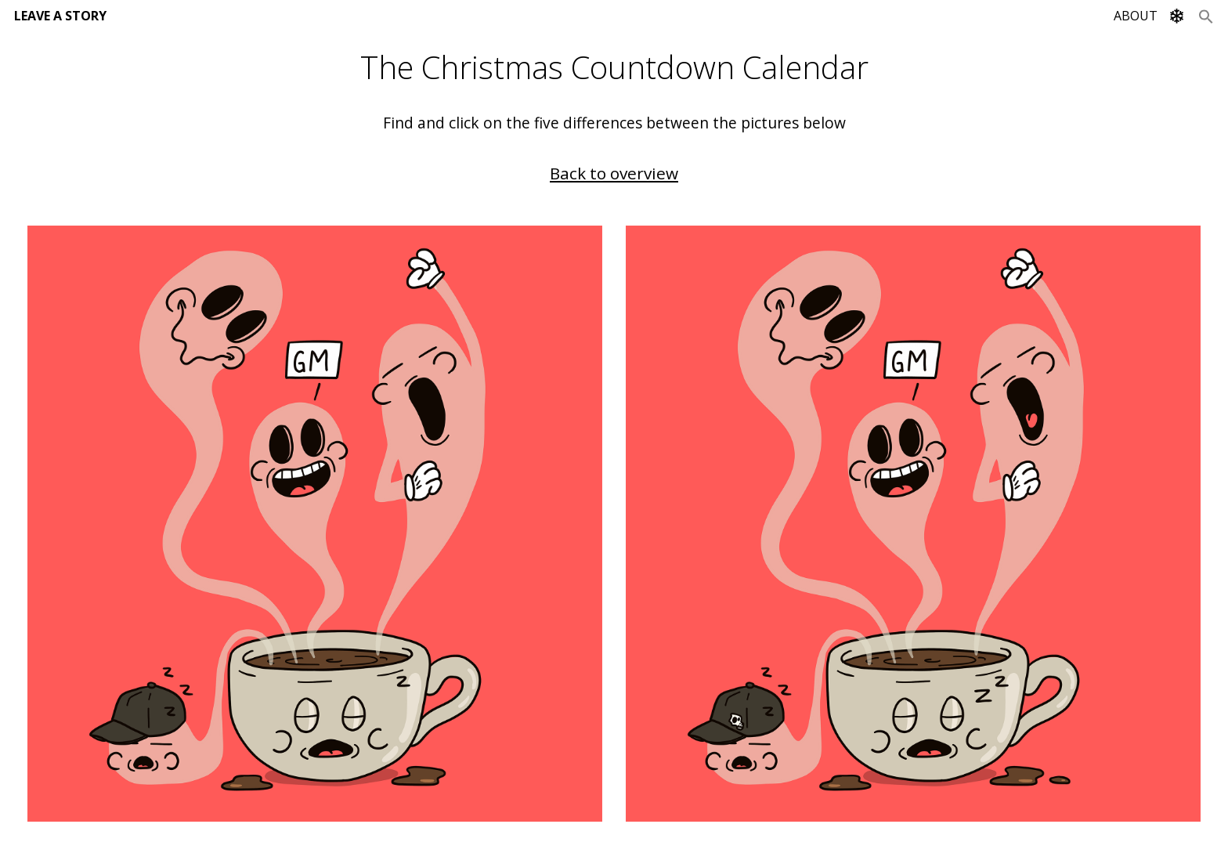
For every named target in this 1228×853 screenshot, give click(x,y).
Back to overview (614, 173)
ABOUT (1136, 15)
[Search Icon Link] (1206, 15)
